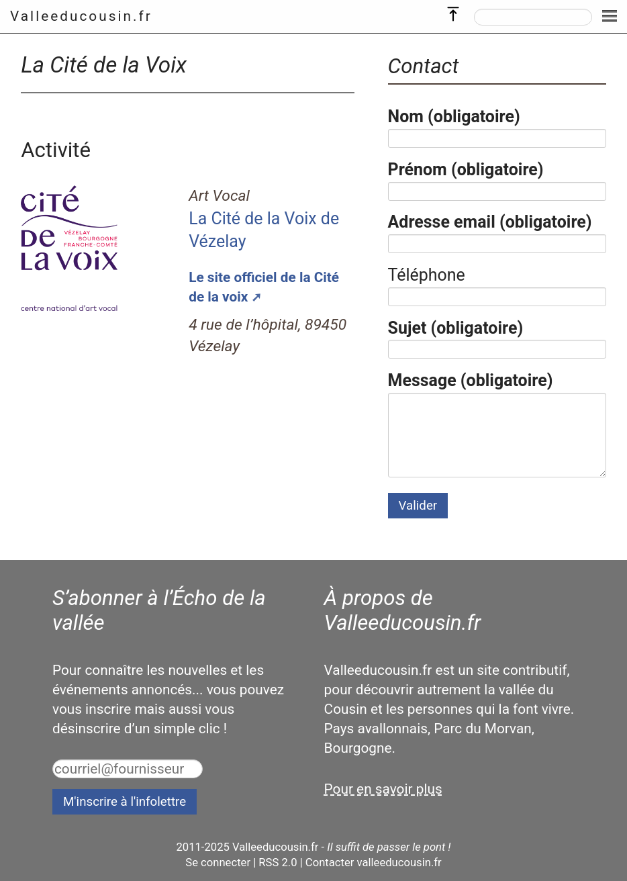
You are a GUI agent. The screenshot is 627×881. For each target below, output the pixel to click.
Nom (454, 116)
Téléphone (426, 275)
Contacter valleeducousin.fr (373, 862)
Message (470, 380)
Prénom (466, 169)
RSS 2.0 (277, 862)
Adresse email (490, 222)
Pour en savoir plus (383, 789)
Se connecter (217, 862)
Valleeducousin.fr (81, 16)
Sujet (456, 328)
